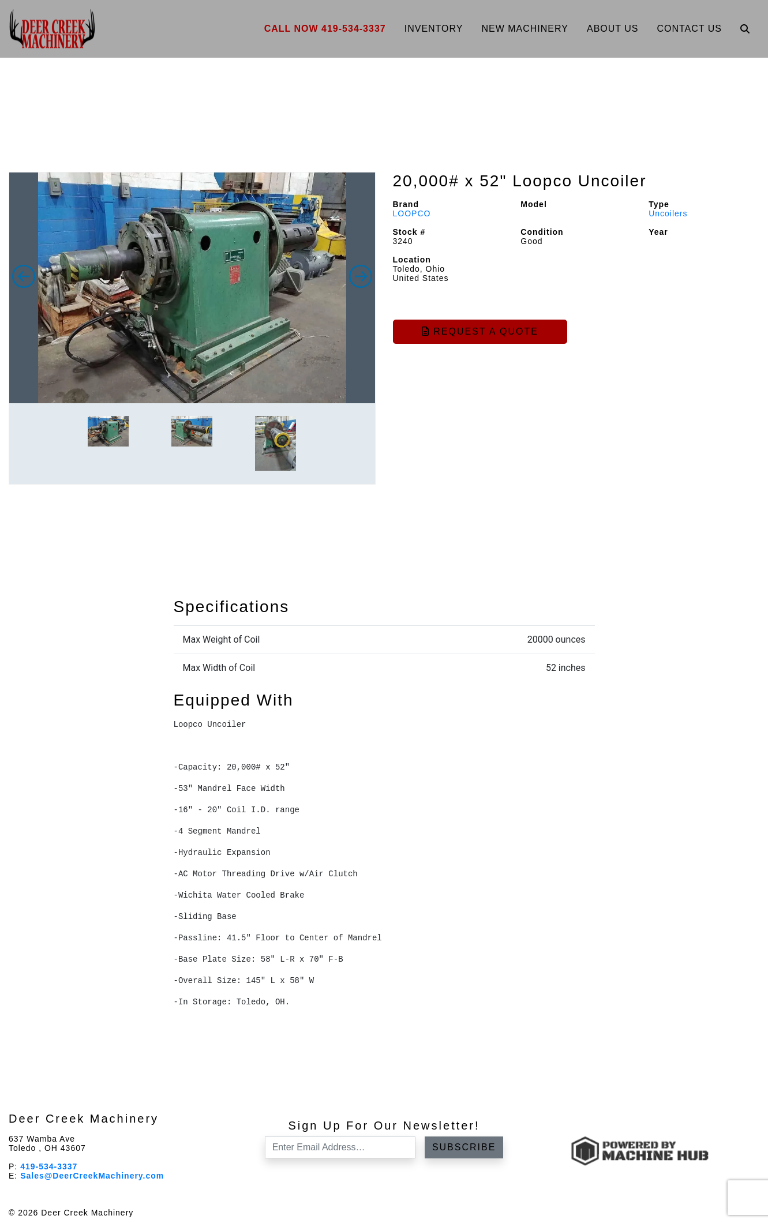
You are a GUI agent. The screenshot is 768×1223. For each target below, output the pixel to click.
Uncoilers (668, 213)
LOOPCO (412, 213)
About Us (613, 28)
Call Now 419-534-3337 (325, 28)
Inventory (433, 28)
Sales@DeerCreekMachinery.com (92, 1175)
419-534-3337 (48, 1166)
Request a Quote (480, 331)
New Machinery (524, 28)
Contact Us (689, 28)
